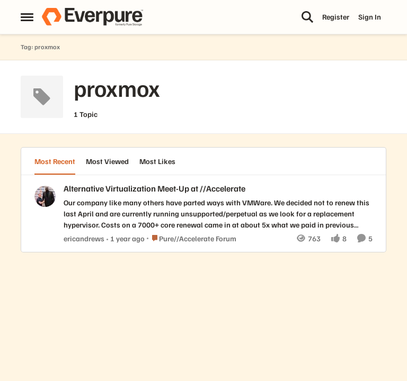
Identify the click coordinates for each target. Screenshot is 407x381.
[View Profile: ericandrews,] (45, 196)
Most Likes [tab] (157, 161)
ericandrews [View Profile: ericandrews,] (84, 238)
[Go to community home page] (92, 17)
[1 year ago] (126, 238)
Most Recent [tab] (54, 161)
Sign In (369, 16)
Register (335, 16)
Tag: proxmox (40, 47)
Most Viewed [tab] (107, 161)
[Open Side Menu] (27, 17)
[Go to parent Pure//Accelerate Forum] (191, 238)
